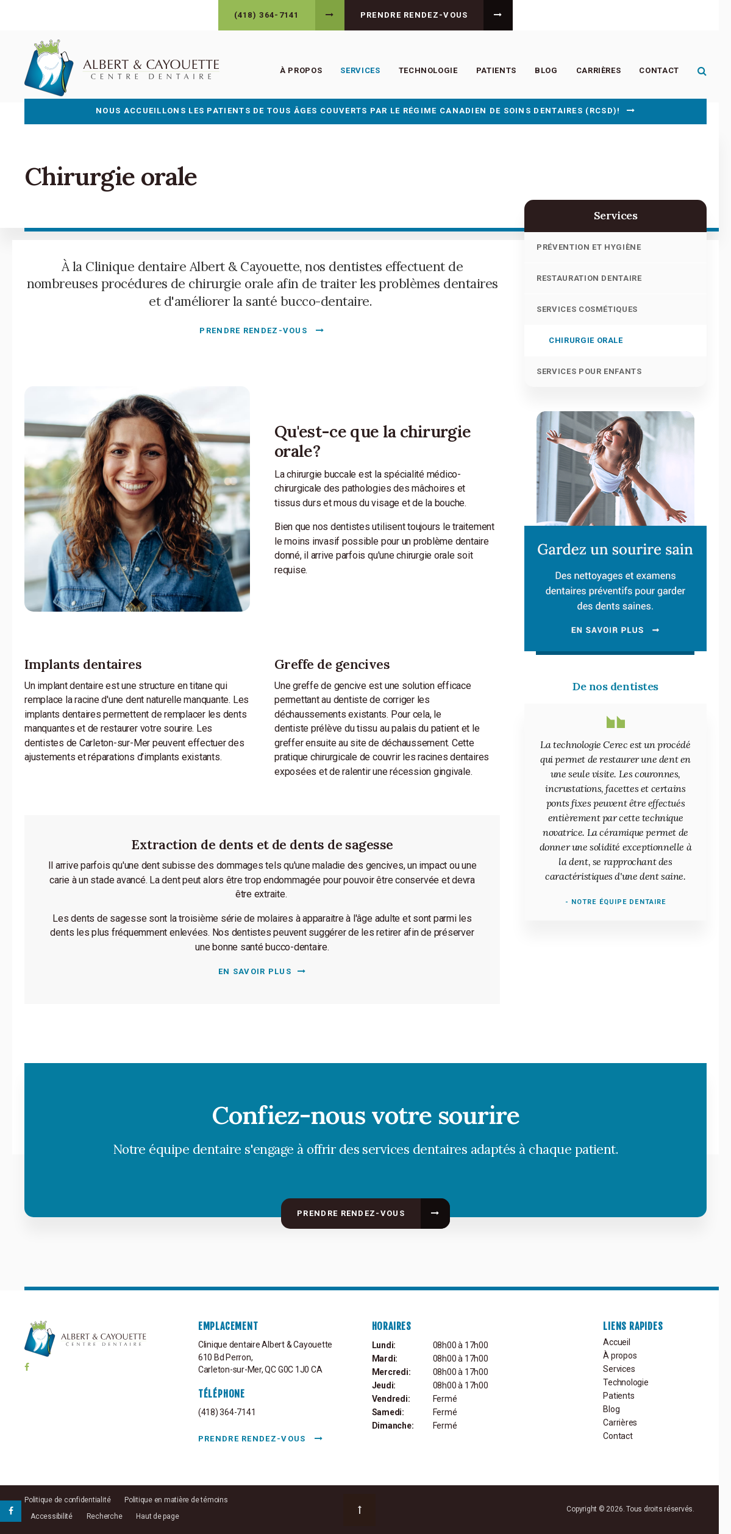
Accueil (616, 1342)
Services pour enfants (589, 371)
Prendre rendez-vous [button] (414, 14)
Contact (659, 70)
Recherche (105, 1516)
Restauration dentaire (589, 278)
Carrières (598, 70)
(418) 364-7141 (266, 14)
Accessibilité (51, 1516)
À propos (301, 70)
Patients (496, 70)
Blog (546, 70)
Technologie (428, 70)
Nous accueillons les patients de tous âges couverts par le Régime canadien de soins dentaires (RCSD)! (358, 110)
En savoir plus (254, 971)
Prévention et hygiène (589, 247)
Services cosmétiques (587, 309)
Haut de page (157, 1516)
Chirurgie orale (586, 340)
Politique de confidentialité (67, 1500)
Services (360, 70)
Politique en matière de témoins (176, 1500)
